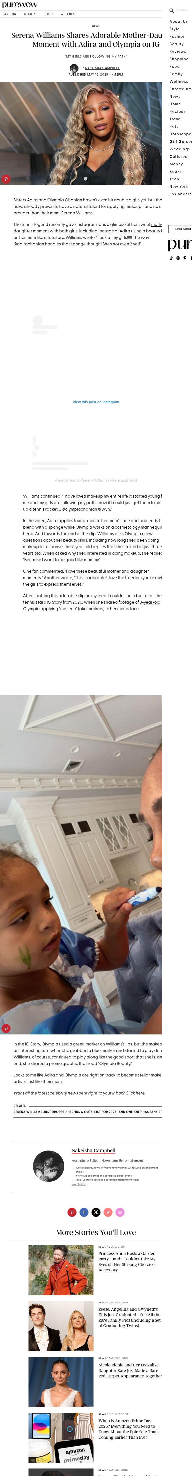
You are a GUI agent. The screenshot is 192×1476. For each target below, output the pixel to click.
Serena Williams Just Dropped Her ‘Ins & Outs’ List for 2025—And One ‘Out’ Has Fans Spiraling (95, 1112)
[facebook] (84, 1212)
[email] (120, 1212)
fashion (9, 14)
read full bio (79, 1184)
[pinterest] (6, 179)
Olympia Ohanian (64, 200)
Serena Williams (77, 213)
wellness (68, 14)
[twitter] (96, 1212)
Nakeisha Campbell (102, 68)
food (48, 14)
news (96, 27)
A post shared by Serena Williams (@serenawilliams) (96, 480)
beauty (30, 14)
